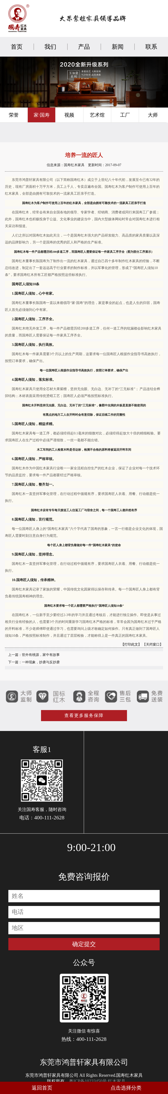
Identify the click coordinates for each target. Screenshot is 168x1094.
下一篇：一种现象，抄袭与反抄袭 (34, 662)
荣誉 (14, 115)
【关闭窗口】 (152, 644)
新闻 (118, 47)
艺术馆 (97, 115)
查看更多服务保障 (84, 715)
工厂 (125, 115)
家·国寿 (42, 115)
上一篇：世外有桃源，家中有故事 (34, 655)
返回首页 (42, 1088)
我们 (50, 47)
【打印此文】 (131, 644)
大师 (153, 115)
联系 (151, 47)
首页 (17, 47)
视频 (69, 115)
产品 (84, 47)
